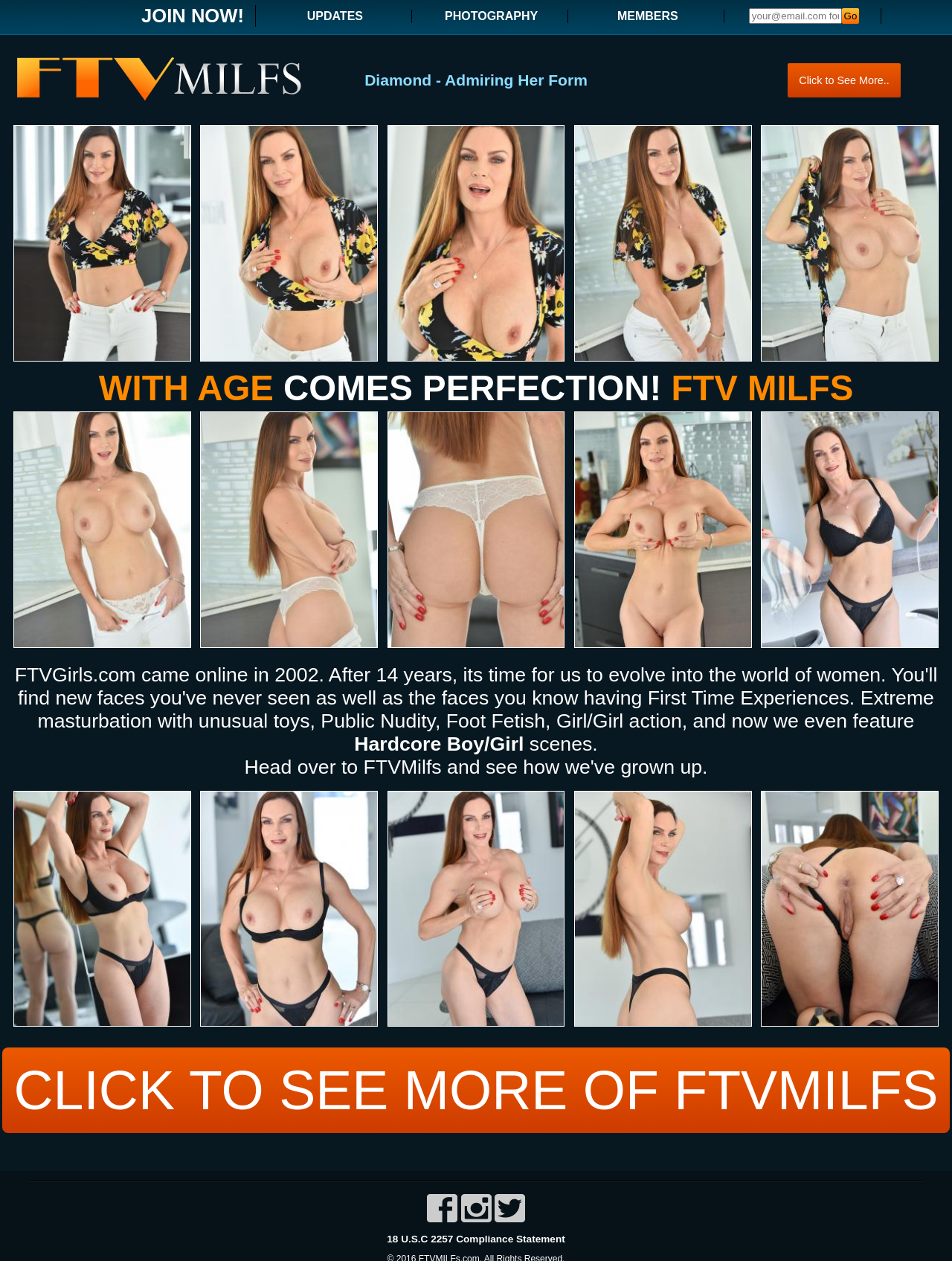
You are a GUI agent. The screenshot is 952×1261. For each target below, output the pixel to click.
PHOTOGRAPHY (491, 16)
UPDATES (335, 16)
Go (851, 16)
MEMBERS (647, 16)
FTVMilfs (403, 767)
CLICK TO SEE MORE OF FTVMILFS (476, 1087)
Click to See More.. (844, 80)
